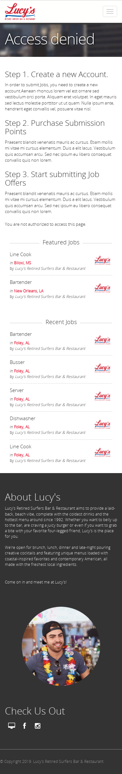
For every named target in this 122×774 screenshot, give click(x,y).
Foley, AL (22, 343)
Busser (17, 362)
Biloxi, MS (22, 263)
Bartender (21, 282)
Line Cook (20, 254)
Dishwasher (22, 418)
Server (17, 390)
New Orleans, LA (28, 291)
